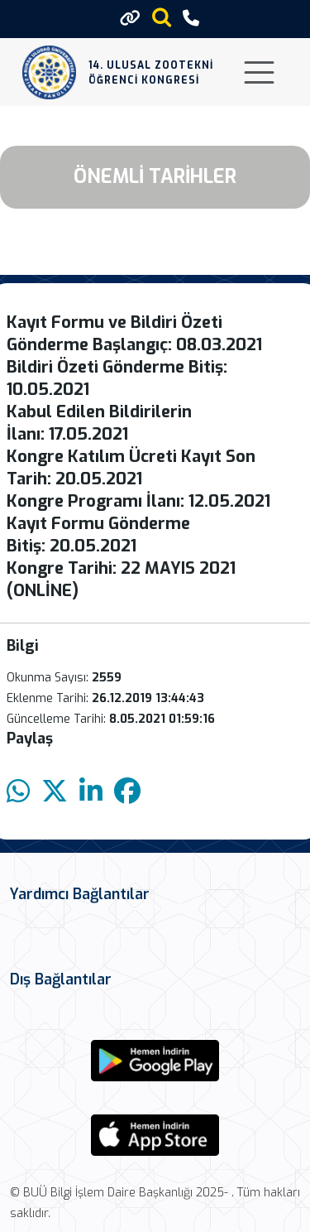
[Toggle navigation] (259, 72)
